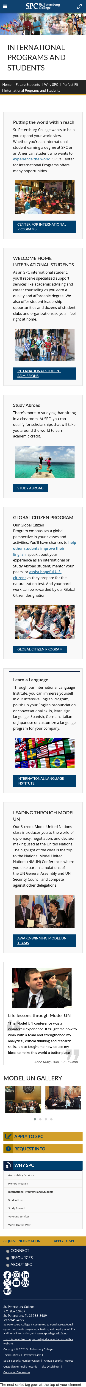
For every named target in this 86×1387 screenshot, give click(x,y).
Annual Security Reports (58, 1360)
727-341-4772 (14, 1320)
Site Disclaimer (50, 1366)
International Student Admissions (39, 373)
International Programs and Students (30, 1191)
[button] (35, 1119)
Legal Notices (11, 1355)
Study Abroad (30, 488)
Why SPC (51, 84)
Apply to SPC (23, 1136)
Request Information (21, 1241)
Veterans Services (19, 1216)
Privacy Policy (32, 1355)
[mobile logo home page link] (43, 6)
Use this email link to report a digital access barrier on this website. (38, 1341)
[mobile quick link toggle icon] (79, 7)
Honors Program (18, 1183)
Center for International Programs (41, 226)
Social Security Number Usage (21, 1360)
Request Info (24, 1148)
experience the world (31, 159)
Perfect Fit (70, 84)
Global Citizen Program (40, 649)
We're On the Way (19, 1225)
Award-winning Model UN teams (42, 940)
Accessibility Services (21, 1175)
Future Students (28, 84)
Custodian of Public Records (20, 1366)
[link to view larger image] (23, 1099)
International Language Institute (40, 780)
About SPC (21, 1264)
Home (6, 84)
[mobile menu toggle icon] (5, 6)
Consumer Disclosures (16, 1372)
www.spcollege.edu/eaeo (52, 1333)
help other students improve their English (44, 548)
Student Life (15, 1200)
